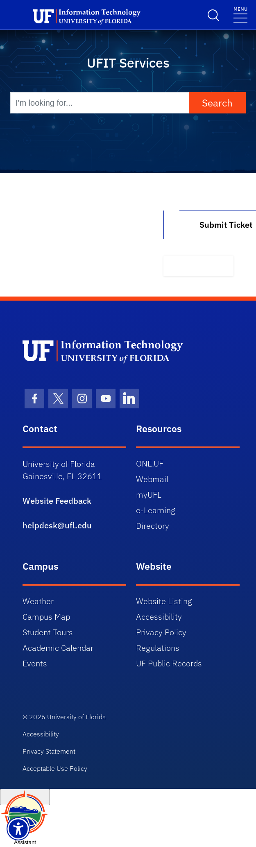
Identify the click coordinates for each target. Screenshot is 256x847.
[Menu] (240, 14)
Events (35, 663)
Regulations (157, 647)
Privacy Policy (161, 632)
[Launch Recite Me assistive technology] (18, 828)
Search (217, 102)
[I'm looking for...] (99, 102)
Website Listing (164, 601)
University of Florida (76, 717)
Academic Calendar (58, 647)
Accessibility (159, 616)
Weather (38, 601)
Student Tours (48, 632)
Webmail (152, 479)
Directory (152, 525)
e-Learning (155, 510)
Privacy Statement (49, 751)
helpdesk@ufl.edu (57, 525)
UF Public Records (169, 663)
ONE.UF (149, 463)
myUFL (148, 494)
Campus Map (46, 616)
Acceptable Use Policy (55, 768)
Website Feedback (57, 500)
